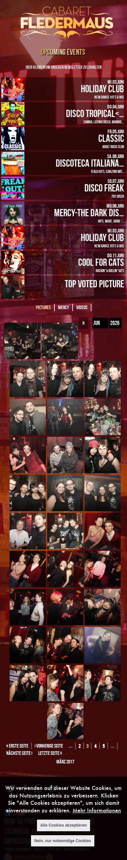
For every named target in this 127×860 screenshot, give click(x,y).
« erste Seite (17, 746)
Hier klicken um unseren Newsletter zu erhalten (64, 66)
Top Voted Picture (94, 283)
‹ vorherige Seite (49, 746)
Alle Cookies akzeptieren (63, 825)
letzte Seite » (50, 753)
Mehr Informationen (97, 810)
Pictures (43, 307)
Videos (81, 307)
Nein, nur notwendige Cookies (62, 841)
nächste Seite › (19, 753)
